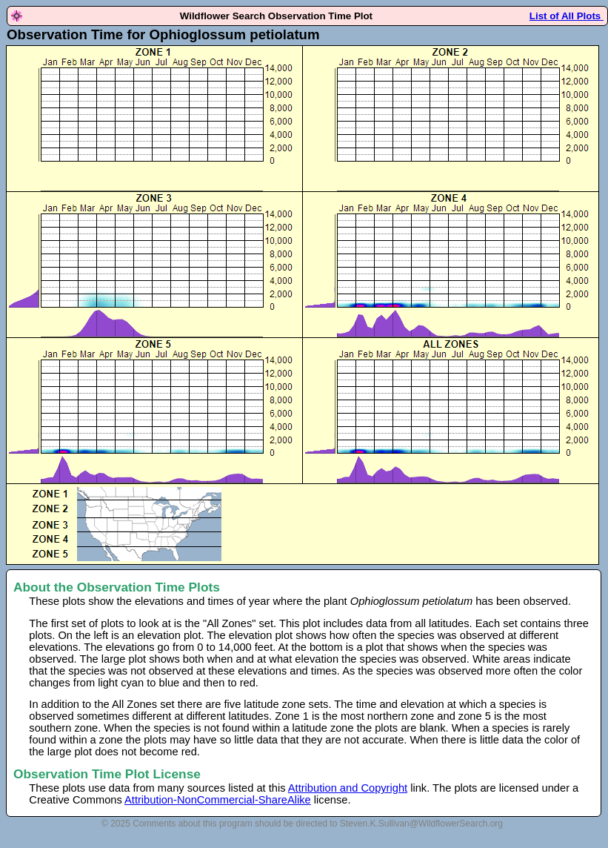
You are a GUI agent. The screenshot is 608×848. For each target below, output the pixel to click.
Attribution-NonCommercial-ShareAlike (217, 800)
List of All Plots (567, 15)
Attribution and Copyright (347, 788)
